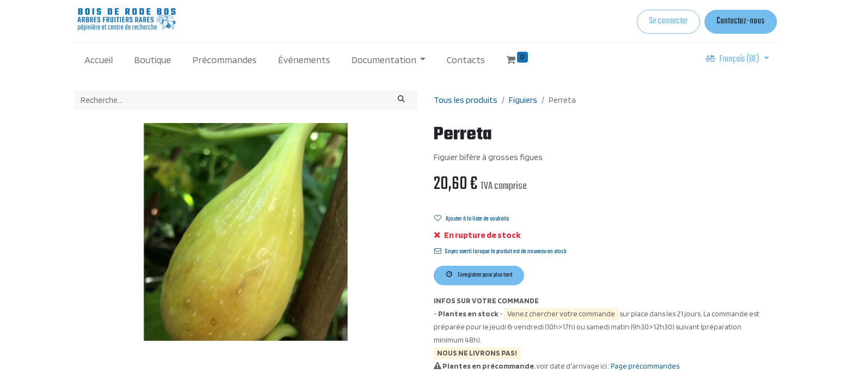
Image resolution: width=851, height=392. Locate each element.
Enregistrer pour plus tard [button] (479, 275)
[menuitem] (99, 59)
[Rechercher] (401, 100)
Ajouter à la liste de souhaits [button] (471, 219)
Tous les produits (465, 100)
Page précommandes (645, 366)
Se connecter (668, 21)
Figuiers (523, 100)
